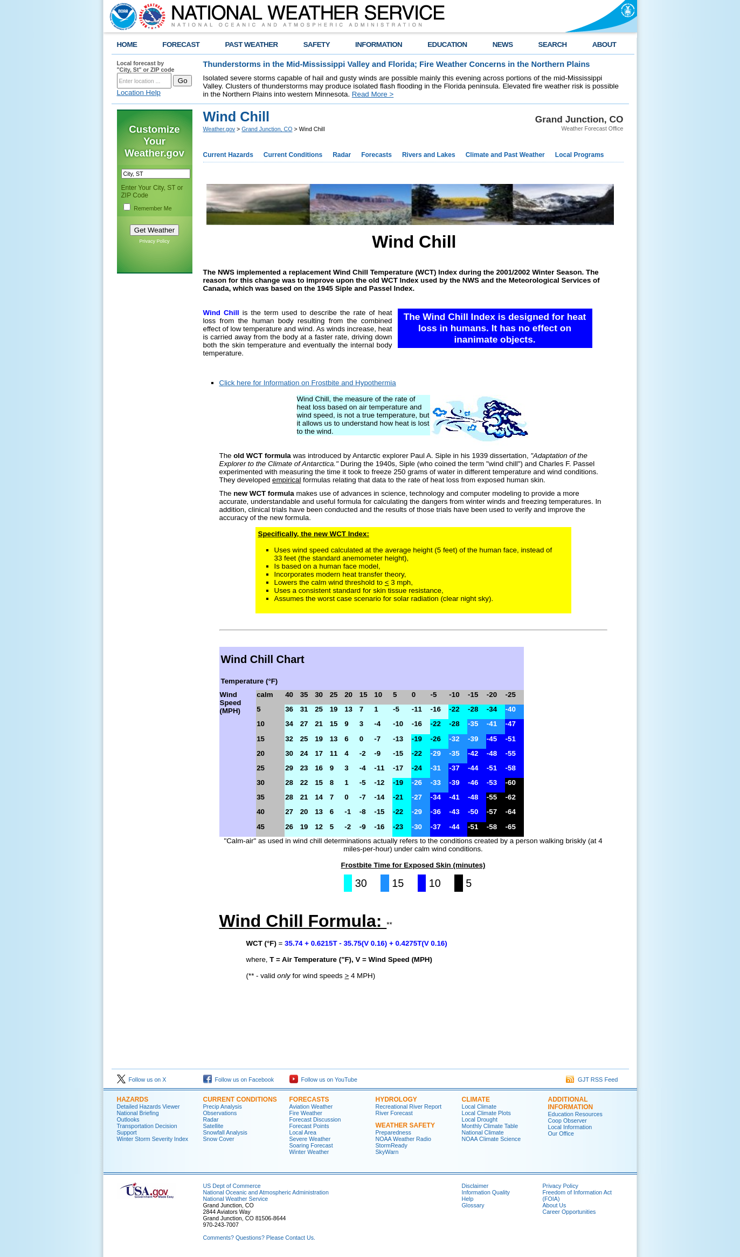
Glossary (473, 1205)
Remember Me (152, 208)
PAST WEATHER (251, 44)
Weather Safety (405, 1125)
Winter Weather (309, 1152)
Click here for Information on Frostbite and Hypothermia (307, 383)
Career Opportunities (569, 1211)
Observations (220, 1113)
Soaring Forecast (311, 1145)
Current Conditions (293, 155)
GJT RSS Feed (592, 1079)
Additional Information (570, 1103)
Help (468, 1198)
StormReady (391, 1145)
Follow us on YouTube (323, 1079)
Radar (342, 155)
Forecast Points (309, 1126)
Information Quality (486, 1192)
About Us (554, 1205)
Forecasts (376, 155)
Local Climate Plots (486, 1113)
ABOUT (604, 44)
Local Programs (579, 155)
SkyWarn (387, 1152)
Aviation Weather (311, 1106)
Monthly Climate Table (490, 1126)
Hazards (133, 1099)
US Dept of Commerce (232, 1186)
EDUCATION (447, 44)
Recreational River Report (409, 1106)
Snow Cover (218, 1139)
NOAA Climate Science (491, 1139)
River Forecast (394, 1113)
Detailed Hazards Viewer (148, 1106)
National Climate (483, 1132)
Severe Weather (310, 1139)
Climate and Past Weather (505, 155)
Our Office (561, 1133)
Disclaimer (475, 1186)
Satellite (213, 1126)
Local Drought (479, 1119)
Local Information (570, 1127)
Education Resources (575, 1114)
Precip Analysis (222, 1106)
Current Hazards (228, 155)
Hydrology (396, 1099)
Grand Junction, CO (266, 129)
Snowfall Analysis (225, 1132)
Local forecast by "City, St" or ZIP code (146, 66)
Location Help (139, 92)
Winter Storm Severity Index (153, 1139)
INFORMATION (378, 44)
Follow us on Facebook (238, 1079)
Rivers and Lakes (428, 155)
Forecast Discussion (315, 1119)
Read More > (372, 94)
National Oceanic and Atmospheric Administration (266, 1192)
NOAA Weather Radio (403, 1139)
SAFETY (316, 44)
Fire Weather (305, 1113)
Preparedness (393, 1132)
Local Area (302, 1132)
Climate (476, 1099)
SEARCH (552, 44)
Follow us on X (142, 1079)
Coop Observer (567, 1120)
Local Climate (479, 1106)
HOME (127, 44)
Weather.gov (219, 129)
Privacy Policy (154, 241)
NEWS (503, 44)
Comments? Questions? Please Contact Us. (259, 1237)
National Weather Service (235, 1198)
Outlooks (128, 1119)
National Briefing (138, 1113)
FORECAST (180, 44)
